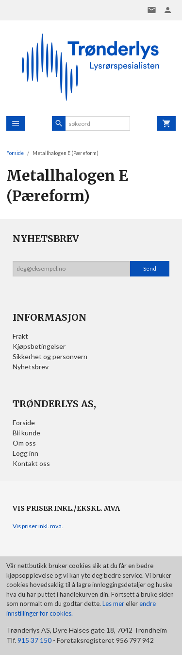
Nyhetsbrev (31, 366)
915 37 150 (34, 640)
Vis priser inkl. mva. (38, 526)
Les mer (114, 603)
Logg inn (25, 453)
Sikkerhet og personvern (50, 356)
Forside (15, 153)
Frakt (20, 336)
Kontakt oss (31, 463)
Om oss (24, 443)
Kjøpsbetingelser (39, 346)
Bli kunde (26, 433)
